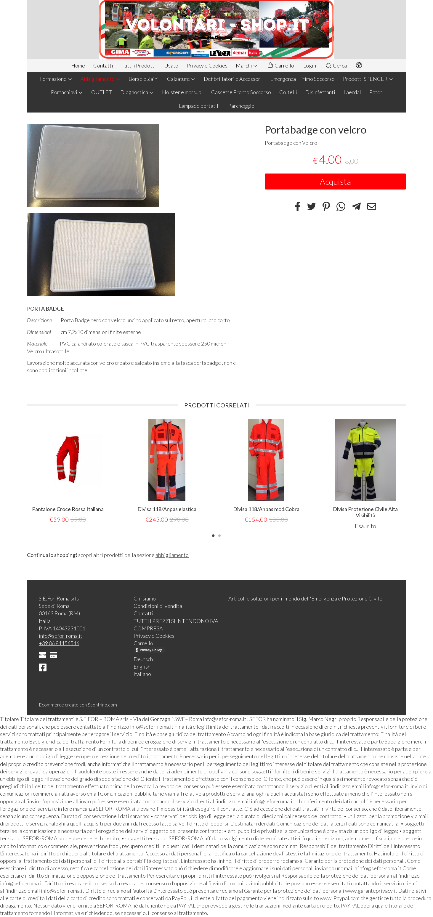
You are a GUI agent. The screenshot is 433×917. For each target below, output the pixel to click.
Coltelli (288, 92)
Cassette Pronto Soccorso (241, 92)
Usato (171, 65)
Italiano (142, 674)
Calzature (181, 79)
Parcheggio (241, 105)
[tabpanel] (67, 471)
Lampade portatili (199, 105)
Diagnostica (137, 92)
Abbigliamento (100, 79)
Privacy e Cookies (207, 65)
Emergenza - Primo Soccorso (302, 79)
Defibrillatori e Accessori (233, 79)
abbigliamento (172, 555)
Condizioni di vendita (158, 606)
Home (78, 65)
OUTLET (101, 92)
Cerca (336, 65)
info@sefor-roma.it (60, 635)
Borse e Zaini (144, 79)
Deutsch (143, 659)
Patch (375, 92)
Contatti (103, 65)
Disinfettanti (320, 92)
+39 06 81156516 (59, 643)
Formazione (56, 79)
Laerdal (352, 92)
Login (309, 65)
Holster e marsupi (182, 92)
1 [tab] (213, 535)
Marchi (247, 65)
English (142, 666)
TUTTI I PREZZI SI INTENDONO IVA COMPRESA (176, 625)
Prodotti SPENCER (368, 79)
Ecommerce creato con (78, 704)
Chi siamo (145, 598)
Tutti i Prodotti (138, 65)
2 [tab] (219, 535)
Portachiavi (67, 92)
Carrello (280, 65)
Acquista (335, 181)
